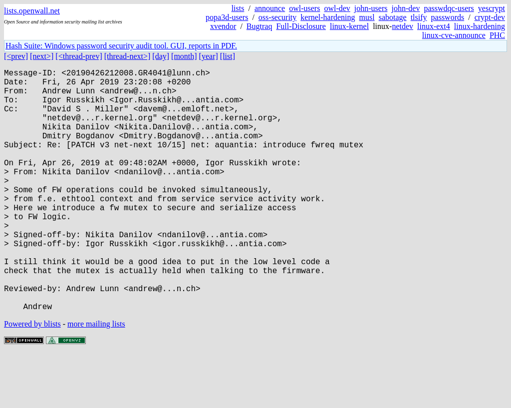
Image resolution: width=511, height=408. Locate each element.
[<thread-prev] (78, 56)
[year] (208, 56)
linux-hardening (479, 26)
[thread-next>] (127, 56)
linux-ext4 (433, 26)
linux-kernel (349, 26)
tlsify (419, 17)
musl (367, 17)
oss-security (277, 17)
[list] (227, 56)
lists (238, 8)
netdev (402, 26)
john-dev (406, 8)
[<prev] (16, 56)
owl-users (304, 8)
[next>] (41, 56)
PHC (497, 35)
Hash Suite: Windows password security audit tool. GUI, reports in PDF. (121, 45)
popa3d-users (227, 17)
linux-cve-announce (454, 35)
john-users (371, 8)
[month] (184, 56)
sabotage (393, 17)
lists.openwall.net (32, 10)
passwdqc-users (449, 8)
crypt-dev (490, 17)
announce (270, 8)
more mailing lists (96, 378)
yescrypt (491, 8)
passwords (448, 17)
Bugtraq (259, 26)
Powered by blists (32, 378)
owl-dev (337, 8)
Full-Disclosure (301, 26)
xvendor (223, 26)
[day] (160, 56)
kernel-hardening (327, 17)
